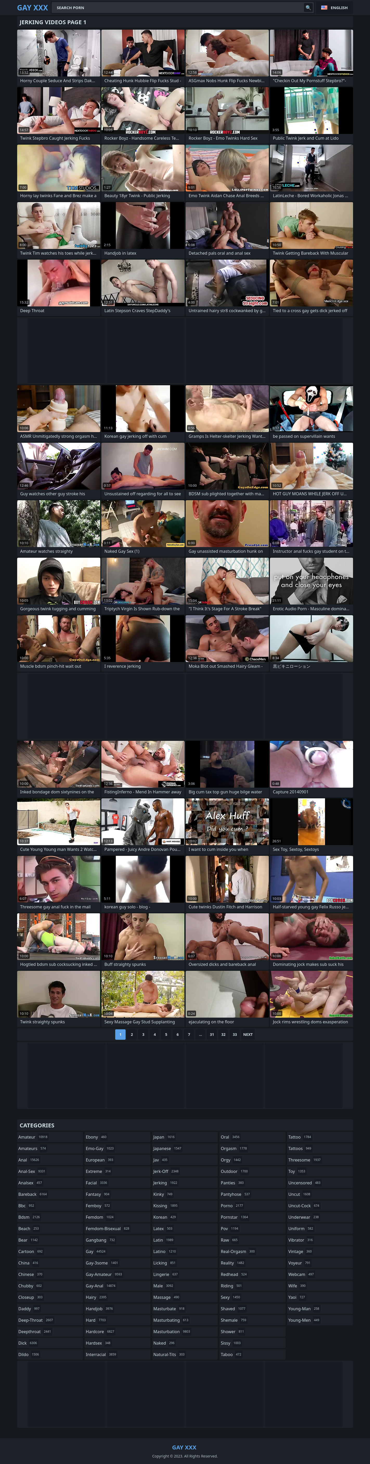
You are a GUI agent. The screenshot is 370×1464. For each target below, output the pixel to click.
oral (231, 1137)
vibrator (301, 1240)
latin (164, 1240)
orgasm (234, 1148)
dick (28, 1343)
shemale (234, 1320)
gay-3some (102, 1263)
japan (164, 1137)
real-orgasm (238, 1251)
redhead (234, 1274)
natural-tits (169, 1354)
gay (96, 1251)
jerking (166, 1183)
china (29, 1263)
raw (230, 1240)
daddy (29, 1309)
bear (28, 1240)
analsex (30, 1183)
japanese (168, 1148)
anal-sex (32, 1171)
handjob (100, 1309)
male (163, 1286)
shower (233, 1331)
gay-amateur (104, 1274)
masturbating (171, 1320)
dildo (29, 1354)
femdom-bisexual (108, 1228)
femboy (98, 1206)
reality (233, 1263)
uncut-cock (304, 1206)
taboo (232, 1354)
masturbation (172, 1331)
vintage (300, 1251)
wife (297, 1286)
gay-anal (101, 1286)
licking (165, 1263)
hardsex (99, 1343)
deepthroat (35, 1331)
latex (163, 1228)
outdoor (235, 1171)
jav (161, 1160)
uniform (301, 1228)
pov (230, 1228)
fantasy (98, 1194)
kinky (163, 1194)
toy (297, 1171)
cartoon (31, 1251)
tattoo (300, 1137)
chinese (31, 1274)
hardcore (100, 1331)
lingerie (166, 1274)
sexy (231, 1297)
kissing (166, 1206)
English (339, 7)
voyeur (300, 1263)
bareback (33, 1194)
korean (165, 1217)
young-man (304, 1309)
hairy (97, 1297)
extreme (99, 1171)
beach (29, 1228)
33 (235, 1034)
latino (165, 1251)
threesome (305, 1160)
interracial (102, 1354)
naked (164, 1343)
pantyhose (236, 1194)
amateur (33, 1137)
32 (223, 1034)
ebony (97, 1137)
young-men (304, 1320)
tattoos (300, 1148)
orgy (231, 1160)
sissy (231, 1343)
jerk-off (166, 1171)
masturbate (169, 1309)
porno (232, 1206)
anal (29, 1160)
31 (212, 1034)
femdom (100, 1217)
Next (248, 1034)
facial (97, 1183)
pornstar (235, 1217)
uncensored (305, 1183)
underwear (304, 1217)
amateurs (32, 1148)
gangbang (101, 1240)
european (100, 1160)
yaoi (297, 1297)
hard (96, 1320)
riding (232, 1286)
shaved (233, 1309)
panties (233, 1183)
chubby (30, 1286)
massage (166, 1297)
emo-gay (100, 1148)
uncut (300, 1194)
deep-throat (36, 1320)
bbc (27, 1206)
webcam (301, 1274)
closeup (31, 1297)
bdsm (29, 1217)
